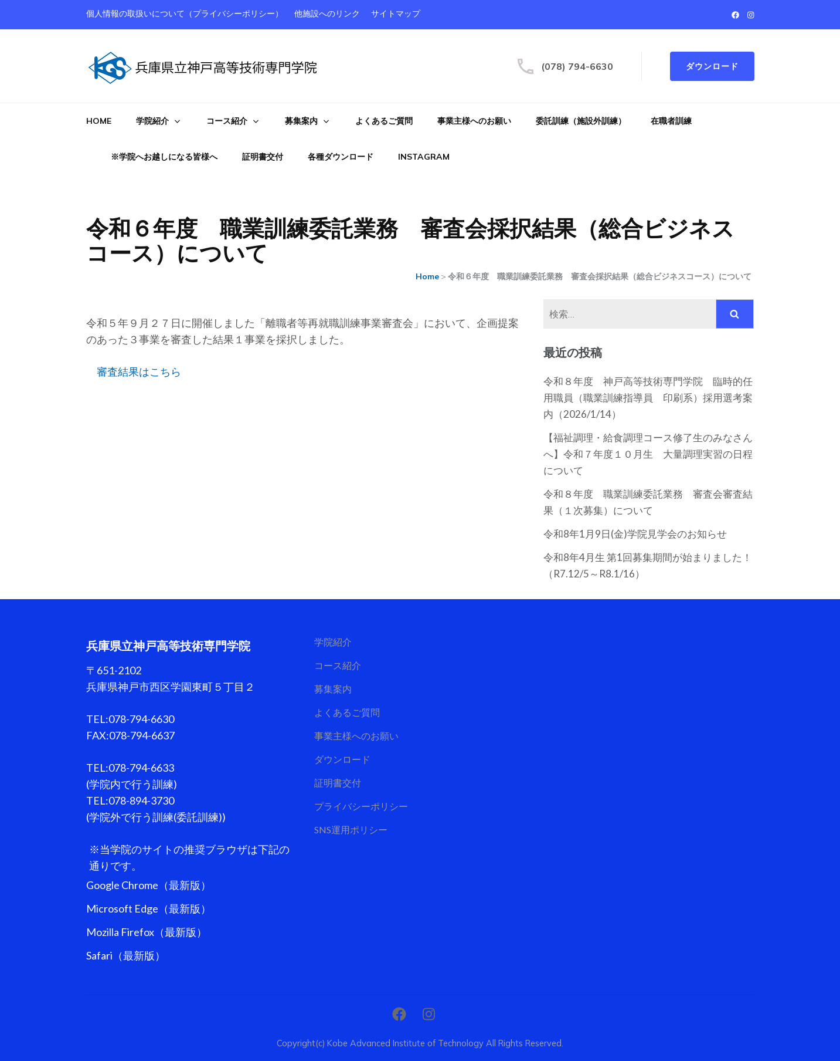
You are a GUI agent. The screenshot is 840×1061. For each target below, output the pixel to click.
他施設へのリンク (327, 14)
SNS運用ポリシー (350, 829)
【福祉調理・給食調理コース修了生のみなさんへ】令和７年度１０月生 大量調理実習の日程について (648, 454)
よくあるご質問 (384, 121)
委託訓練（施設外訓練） (581, 121)
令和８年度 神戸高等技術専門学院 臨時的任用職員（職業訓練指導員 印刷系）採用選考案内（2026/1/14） (648, 397)
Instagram (424, 156)
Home (98, 121)
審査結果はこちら (139, 372)
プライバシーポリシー (361, 806)
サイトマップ (395, 14)
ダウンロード (712, 66)
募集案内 (301, 121)
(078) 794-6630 (577, 66)
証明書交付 (262, 156)
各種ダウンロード (340, 156)
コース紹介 (226, 121)
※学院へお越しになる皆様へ (164, 156)
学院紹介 (152, 121)
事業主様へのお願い (474, 121)
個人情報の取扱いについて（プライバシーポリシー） (184, 14)
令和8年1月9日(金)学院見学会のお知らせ (635, 534)
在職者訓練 (671, 121)
